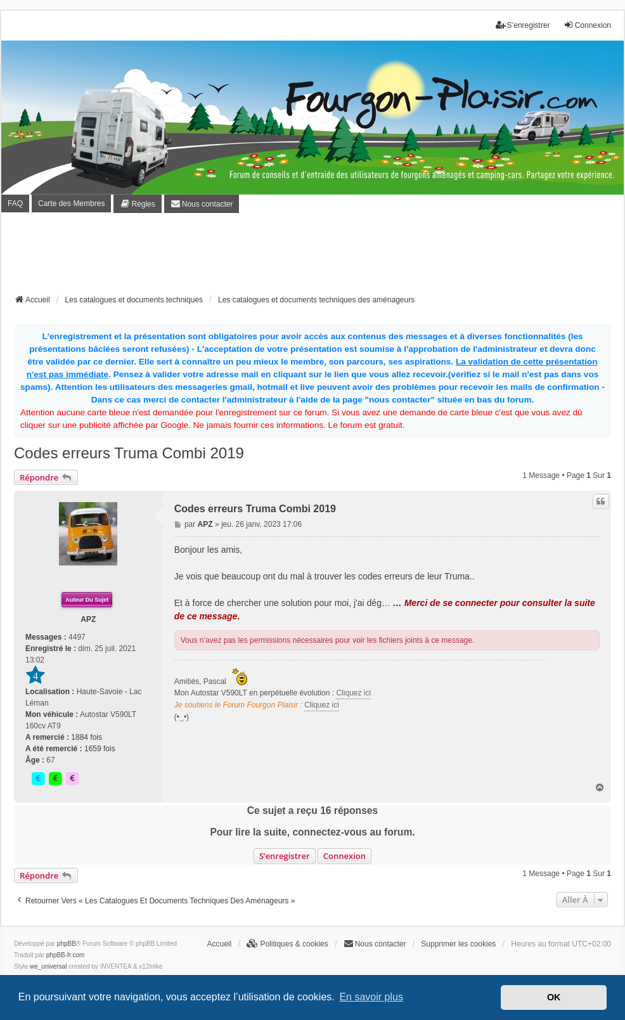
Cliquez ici (353, 692)
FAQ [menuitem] (15, 203)
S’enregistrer (284, 856)
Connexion (344, 856)
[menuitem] (137, 204)
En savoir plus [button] (371, 996)
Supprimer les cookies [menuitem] (458, 943)
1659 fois (99, 748)
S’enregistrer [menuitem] (523, 25)
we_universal (48, 966)
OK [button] (554, 997)
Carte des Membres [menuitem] (71, 203)
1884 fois (86, 737)
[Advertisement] (312, 257)
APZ (88, 619)
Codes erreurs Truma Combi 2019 (129, 453)
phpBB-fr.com (65, 955)
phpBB (66, 943)
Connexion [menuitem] (587, 25)
